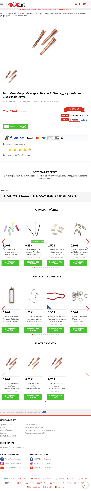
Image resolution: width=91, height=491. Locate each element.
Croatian (59, 479)
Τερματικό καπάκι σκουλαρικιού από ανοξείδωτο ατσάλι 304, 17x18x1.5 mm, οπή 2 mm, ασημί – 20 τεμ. (34, 319)
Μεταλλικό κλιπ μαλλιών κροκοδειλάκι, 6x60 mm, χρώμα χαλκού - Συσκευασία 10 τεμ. (11, 386)
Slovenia (54, 483)
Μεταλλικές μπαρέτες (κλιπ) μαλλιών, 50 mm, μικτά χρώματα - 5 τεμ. (11, 252)
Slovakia (41, 483)
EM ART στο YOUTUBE (11, 469)
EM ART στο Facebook (10, 460)
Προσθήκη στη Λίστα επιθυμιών (46, 101)
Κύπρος (66, 483)
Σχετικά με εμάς (6, 425)
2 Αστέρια (15, 149)
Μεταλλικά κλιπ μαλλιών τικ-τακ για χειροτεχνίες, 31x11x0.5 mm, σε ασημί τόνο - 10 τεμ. (79, 252)
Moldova (59, 488)
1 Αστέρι (10, 149)
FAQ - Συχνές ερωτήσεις (34, 428)
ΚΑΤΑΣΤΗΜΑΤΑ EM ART (8, 436)
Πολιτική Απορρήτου (8, 431)
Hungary (82, 479)
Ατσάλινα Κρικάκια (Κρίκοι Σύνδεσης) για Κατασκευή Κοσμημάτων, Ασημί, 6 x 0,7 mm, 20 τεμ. (79, 319)
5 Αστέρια (29, 149)
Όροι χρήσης (5, 428)
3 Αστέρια (20, 149)
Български (9, 479)
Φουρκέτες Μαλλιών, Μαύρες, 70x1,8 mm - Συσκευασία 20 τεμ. (34, 252)
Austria (47, 479)
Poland (30, 483)
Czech (71, 479)
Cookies (3, 434)
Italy (20, 483)
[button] (32, 267)
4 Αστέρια (24, 149)
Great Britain (80, 483)
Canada (47, 488)
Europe (9, 483)
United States (33, 488)
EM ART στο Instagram (11, 464)
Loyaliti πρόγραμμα (32, 425)
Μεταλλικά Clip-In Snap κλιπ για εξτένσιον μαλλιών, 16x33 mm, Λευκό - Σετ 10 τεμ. (57, 252)
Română (22, 479)
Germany (35, 479)
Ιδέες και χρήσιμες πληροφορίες (12, 448)
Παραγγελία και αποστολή (35, 434)
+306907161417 (65, 9)
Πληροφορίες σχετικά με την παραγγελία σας (42, 431)
